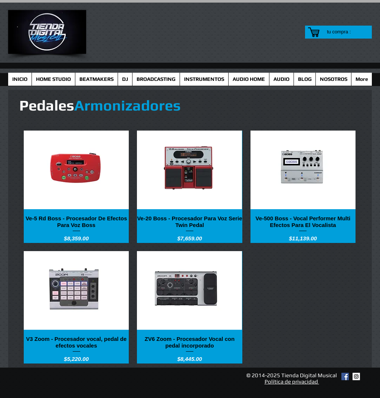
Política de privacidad (292, 381)
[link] (343, 31)
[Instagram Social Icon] (356, 376)
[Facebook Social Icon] (345, 376)
